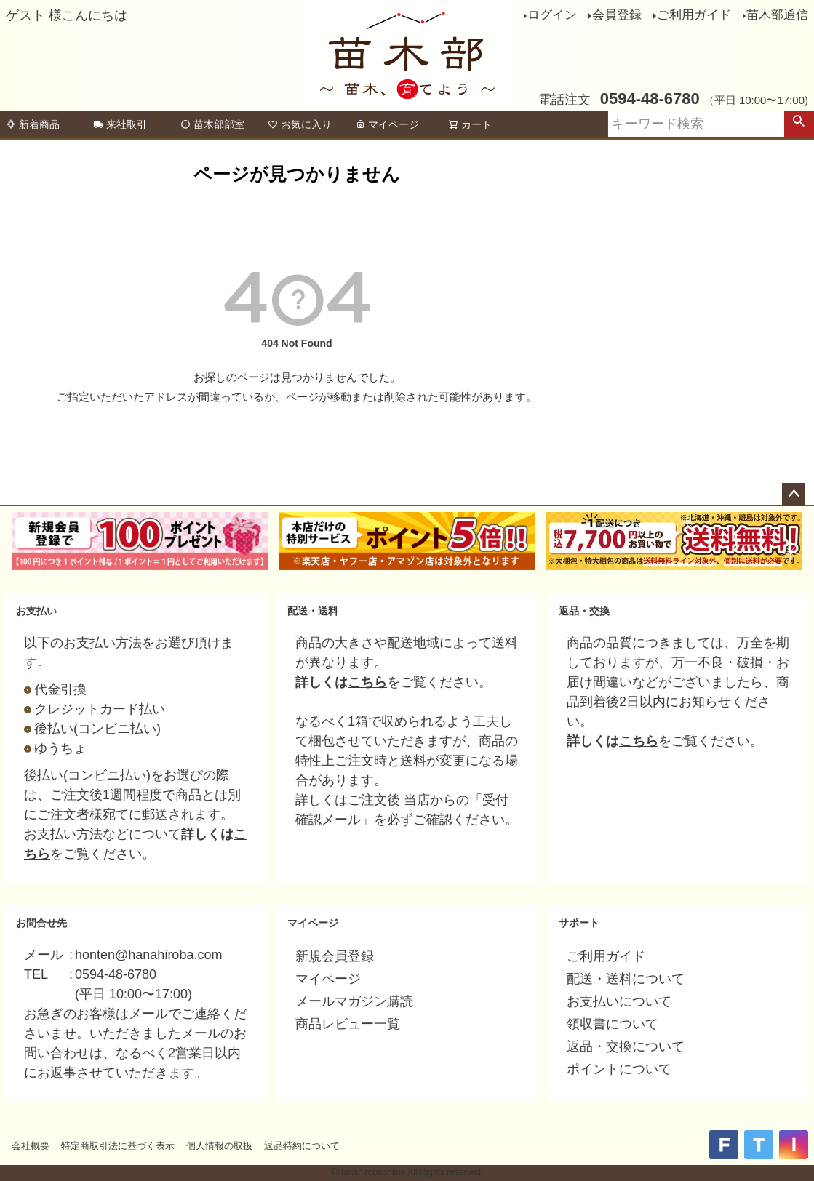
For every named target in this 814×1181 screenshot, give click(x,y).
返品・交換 (584, 611)
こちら (367, 682)
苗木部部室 (212, 124)
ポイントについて (619, 1069)
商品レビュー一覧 (347, 1024)
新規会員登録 (334, 956)
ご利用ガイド (694, 15)
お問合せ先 (41, 923)
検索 (798, 124)
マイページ (387, 124)
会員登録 (617, 15)
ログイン (552, 15)
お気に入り (300, 124)
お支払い (36, 611)
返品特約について (302, 1145)
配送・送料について (626, 979)
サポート (579, 923)
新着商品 (33, 124)
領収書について (612, 1024)
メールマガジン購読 (354, 1001)
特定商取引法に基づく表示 (118, 1145)
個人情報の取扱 (219, 1145)
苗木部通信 (777, 15)
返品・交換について (626, 1046)
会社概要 (30, 1145)
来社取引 (120, 124)
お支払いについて (619, 1001)
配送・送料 (312, 611)
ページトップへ (793, 494)
